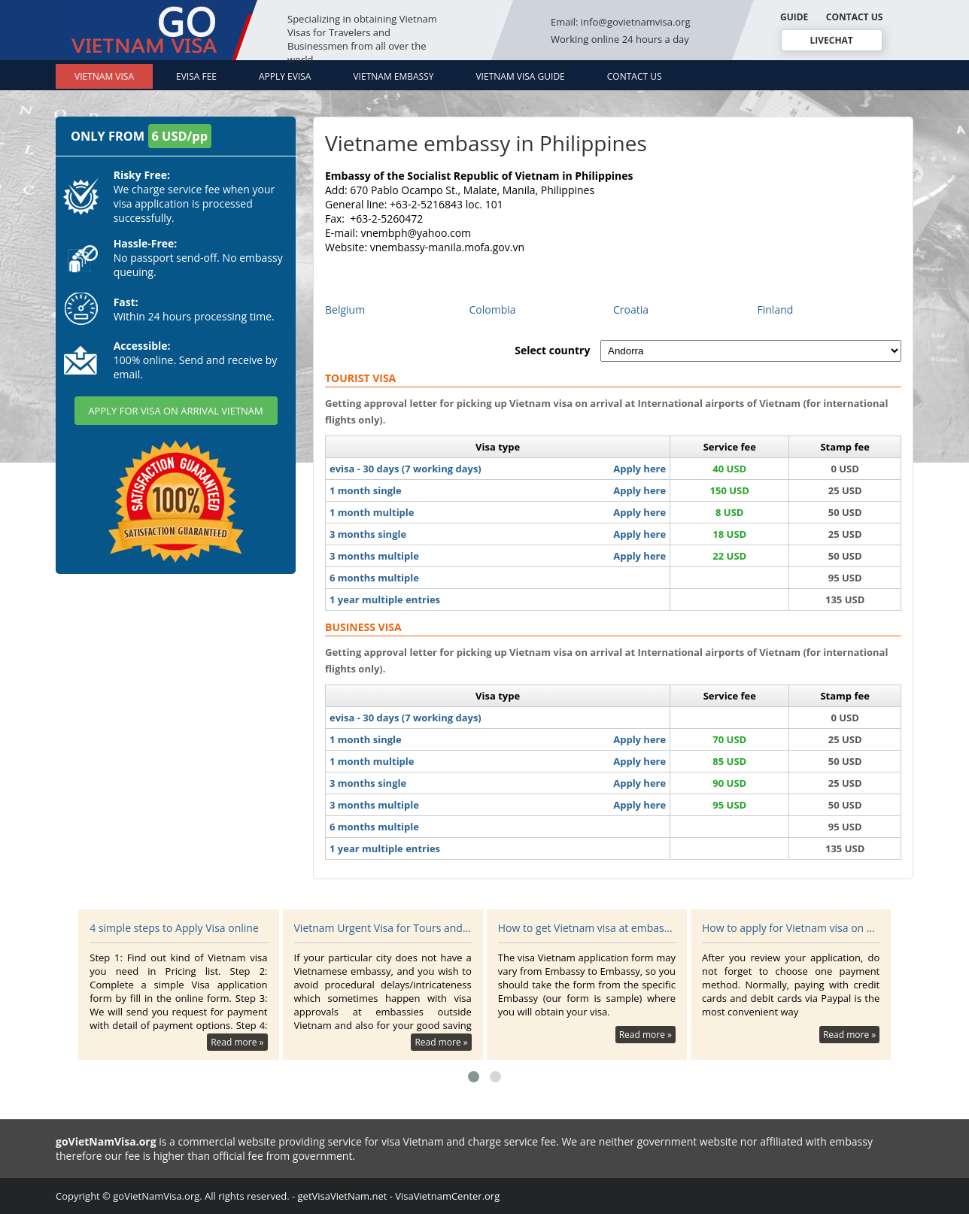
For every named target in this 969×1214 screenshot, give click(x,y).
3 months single (368, 534)
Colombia (492, 309)
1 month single (366, 490)
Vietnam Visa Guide (519, 76)
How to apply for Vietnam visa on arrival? (790, 928)
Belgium (345, 309)
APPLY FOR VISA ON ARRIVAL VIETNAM (175, 410)
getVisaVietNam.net (342, 1196)
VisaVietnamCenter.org (447, 1196)
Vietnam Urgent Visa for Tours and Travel (383, 928)
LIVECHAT (831, 40)
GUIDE (794, 17)
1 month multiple (372, 512)
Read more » (237, 1042)
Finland (776, 309)
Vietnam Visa (104, 76)
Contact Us (634, 76)
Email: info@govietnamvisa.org (621, 22)
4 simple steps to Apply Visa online (174, 928)
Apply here (639, 468)
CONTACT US (854, 17)
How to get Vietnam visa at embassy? (587, 928)
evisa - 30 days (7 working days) (405, 468)
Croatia (631, 309)
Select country (552, 350)
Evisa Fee (196, 76)
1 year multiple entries (385, 599)
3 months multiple (374, 556)
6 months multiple (374, 577)
